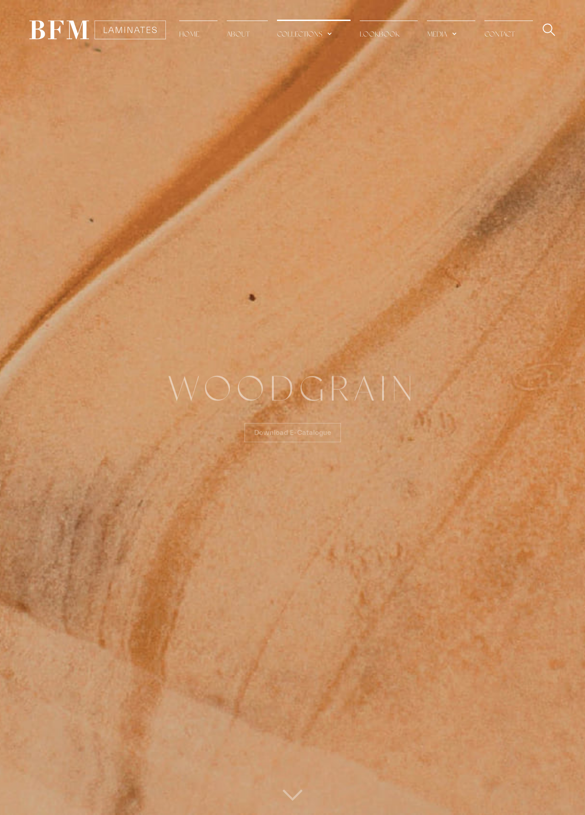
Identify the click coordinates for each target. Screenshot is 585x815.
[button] (314, 29)
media (437, 34)
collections (299, 34)
